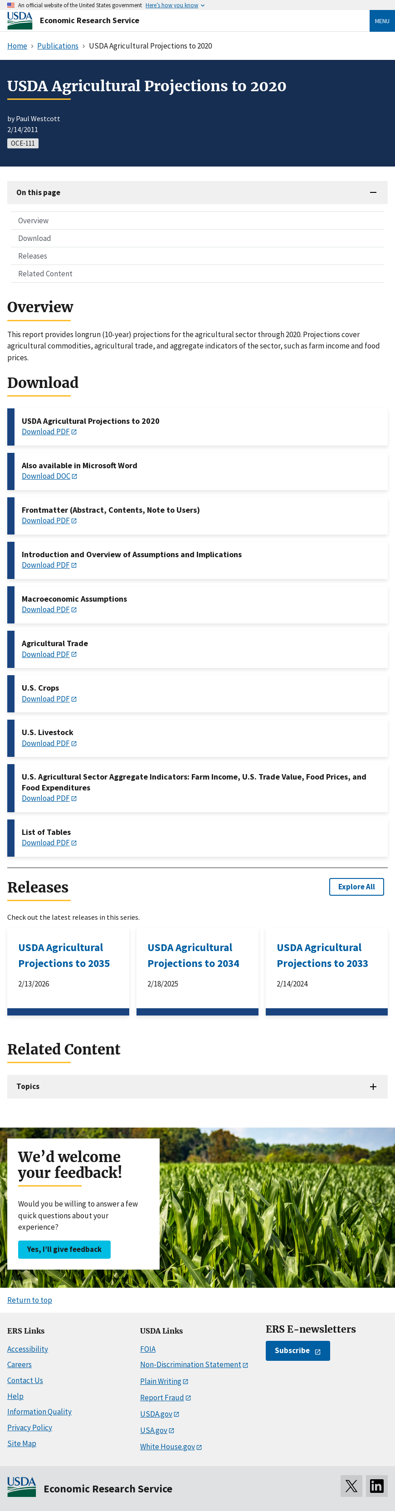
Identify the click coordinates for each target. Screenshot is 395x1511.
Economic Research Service (89, 20)
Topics (27, 1086)
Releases (32, 256)
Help (15, 1396)
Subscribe (292, 1350)
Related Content (45, 274)
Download (34, 238)
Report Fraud (162, 1398)
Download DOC (46, 476)
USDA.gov (156, 1414)
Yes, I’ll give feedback (64, 1249)
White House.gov (167, 1447)
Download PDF (46, 432)
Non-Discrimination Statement (190, 1364)
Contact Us (25, 1380)
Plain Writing (160, 1381)
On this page (38, 192)
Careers (19, 1364)
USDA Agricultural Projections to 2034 (193, 955)
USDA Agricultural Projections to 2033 (322, 955)
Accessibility (27, 1349)
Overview (33, 221)
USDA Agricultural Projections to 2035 (64, 955)
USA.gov (153, 1430)
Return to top (29, 1300)
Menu (382, 21)
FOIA (148, 1349)
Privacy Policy (29, 1428)
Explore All (356, 887)
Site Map (21, 1443)
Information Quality (39, 1412)
